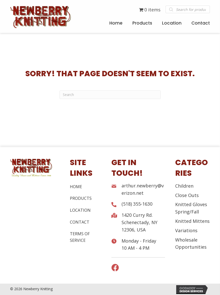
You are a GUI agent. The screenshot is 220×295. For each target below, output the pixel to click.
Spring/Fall (187, 212)
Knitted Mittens (192, 221)
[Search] (110, 94)
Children (184, 186)
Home (76, 186)
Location (80, 210)
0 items (150, 10)
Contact (79, 222)
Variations (186, 230)
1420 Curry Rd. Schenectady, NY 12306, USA (139, 222)
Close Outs (187, 195)
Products (81, 198)
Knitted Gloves (191, 204)
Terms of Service (80, 237)
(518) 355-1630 (137, 204)
